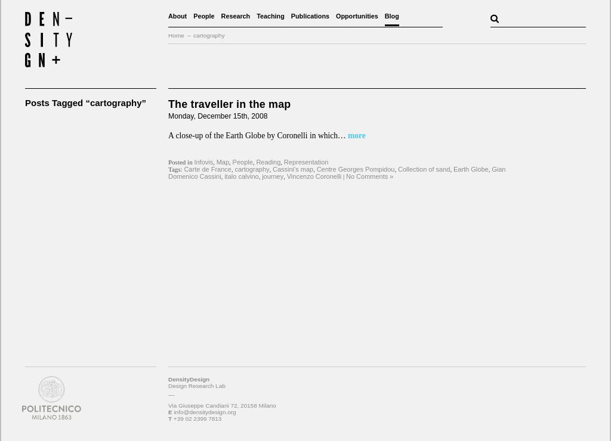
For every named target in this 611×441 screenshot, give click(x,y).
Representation (306, 162)
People (203, 16)
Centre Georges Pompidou (356, 169)
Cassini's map (293, 169)
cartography (251, 169)
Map (223, 162)
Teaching (271, 16)
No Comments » (369, 176)
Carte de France (207, 169)
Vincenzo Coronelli (314, 176)
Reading (268, 162)
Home (176, 35)
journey (272, 176)
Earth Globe (471, 169)
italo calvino (241, 176)
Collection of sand (424, 169)
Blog (392, 16)
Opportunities (357, 16)
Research (236, 16)
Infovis (203, 162)
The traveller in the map (229, 104)
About (177, 16)
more (356, 135)
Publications (310, 16)
